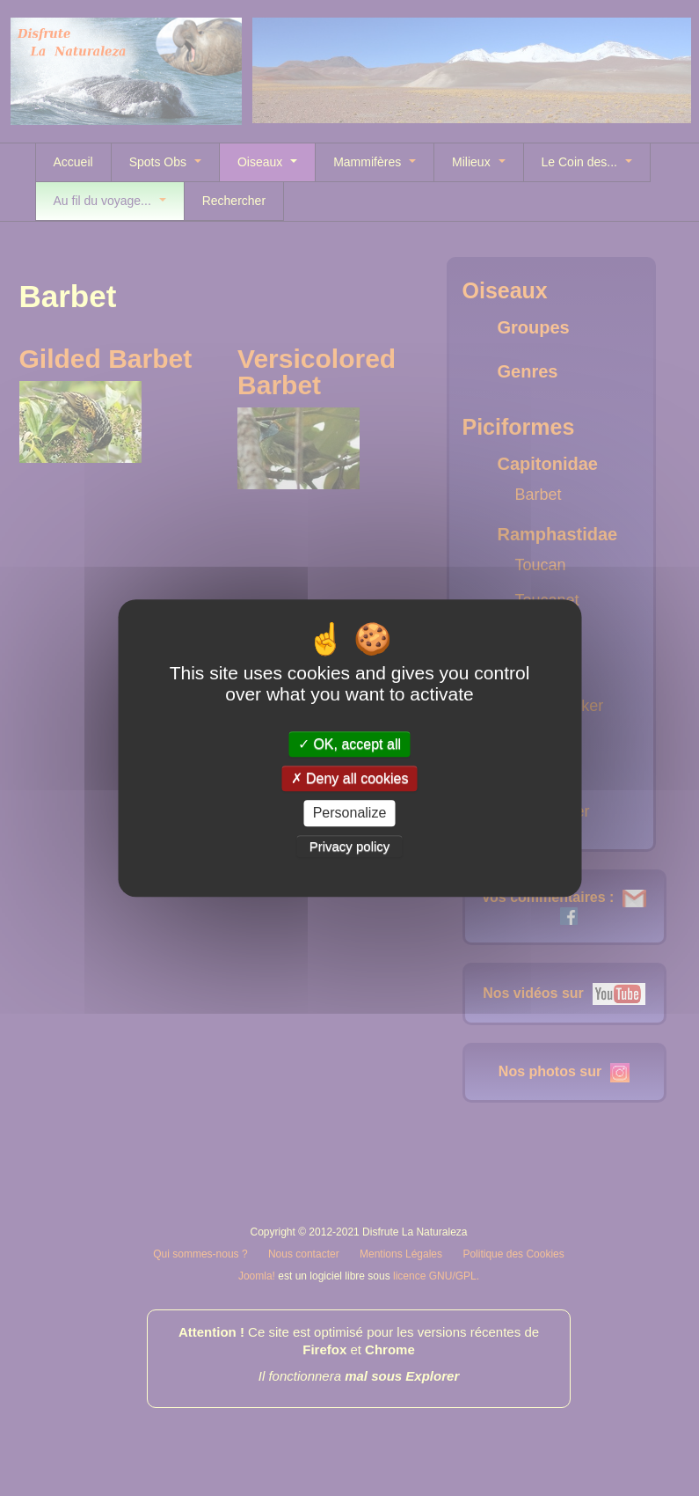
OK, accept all (349, 744)
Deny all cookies (350, 778)
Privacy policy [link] (349, 846)
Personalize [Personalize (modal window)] (350, 813)
